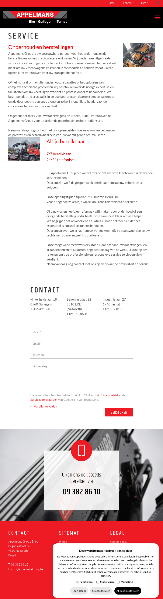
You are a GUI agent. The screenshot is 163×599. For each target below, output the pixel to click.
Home (111, 3)
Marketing (127, 578)
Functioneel (86, 578)
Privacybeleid (109, 395)
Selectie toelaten (101, 587)
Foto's (145, 3)
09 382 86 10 (81, 491)
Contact (128, 3)
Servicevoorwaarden (44, 399)
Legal (117, 533)
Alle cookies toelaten (128, 587)
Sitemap (69, 533)
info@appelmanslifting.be (27, 569)
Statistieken (107, 578)
